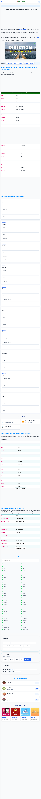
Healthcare (24, 620)
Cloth (23, 575)
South (2, 98)
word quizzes (22, 36)
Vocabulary (20, 63)
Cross (2, 172)
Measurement (6, 627)
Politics (24, 602)
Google (5, 593)
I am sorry (3, 532)
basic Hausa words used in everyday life (20, 33)
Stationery (24, 613)
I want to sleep (4, 535)
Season (24, 579)
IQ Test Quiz (27, 645)
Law (4, 566)
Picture (5, 609)
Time (4, 568)
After (2, 150)
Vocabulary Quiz (26, 648)
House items (25, 627)
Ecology (24, 597)
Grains (24, 588)
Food (23, 568)
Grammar (32, 63)
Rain (2, 461)
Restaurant (6, 620)
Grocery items (25, 629)
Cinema (24, 591)
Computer (24, 600)
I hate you (3, 524)
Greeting (5, 606)
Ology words (6, 625)
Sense (2, 466)
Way (2, 175)
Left (2, 123)
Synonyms (5, 659)
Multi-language (6, 642)
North (2, 95)
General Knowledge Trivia (17, 645)
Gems (24, 566)
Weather (24, 595)
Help (2, 455)
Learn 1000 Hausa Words (20, 488)
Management (25, 625)
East (2, 101)
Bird (4, 570)
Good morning (4, 515)
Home (2, 5)
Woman (2, 483)
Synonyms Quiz (21, 642)
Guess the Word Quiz (16, 648)
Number (24, 584)
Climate (5, 595)
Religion (5, 604)
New (2, 447)
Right (2, 125)
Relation (24, 609)
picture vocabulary (29, 36)
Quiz (15, 63)
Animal (5, 586)
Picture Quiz (14, 642)
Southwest (3, 114)
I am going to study (5, 546)
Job (23, 563)
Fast (2, 453)
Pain (2, 458)
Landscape (6, 615)
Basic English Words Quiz (30, 642)
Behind (2, 120)
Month (5, 572)
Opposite (3, 145)
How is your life (4, 543)
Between (3, 117)
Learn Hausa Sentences (20, 548)
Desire (2, 480)
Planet (5, 579)
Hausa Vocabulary (14, 5)
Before (2, 148)
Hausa (35, 30)
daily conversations (23, 29)
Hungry (2, 486)
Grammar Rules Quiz (7, 645)
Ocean (5, 575)
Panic (2, 475)
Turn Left (3, 167)
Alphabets (26, 63)
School (24, 586)
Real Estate (25, 622)
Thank (2, 477)
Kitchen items (6, 629)
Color (23, 570)
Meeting (5, 600)
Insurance (5, 613)
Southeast (3, 112)
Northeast (3, 106)
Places (5, 588)
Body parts (6, 618)
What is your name (4, 518)
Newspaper (6, 622)
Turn (2, 164)
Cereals (5, 597)
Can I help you (4, 529)
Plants (5, 584)
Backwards (3, 156)
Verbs (17, 659)
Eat (2, 442)
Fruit (23, 572)
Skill (2, 472)
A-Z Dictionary (9, 63)
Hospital (24, 604)
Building (24, 606)
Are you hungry (4, 540)
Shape (5, 577)
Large (2, 469)
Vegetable (24, 611)
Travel (5, 591)
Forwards (3, 153)
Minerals (5, 602)
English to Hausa (7, 5)
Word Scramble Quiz (7, 648)
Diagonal (3, 161)
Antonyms (11, 659)
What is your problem (5, 521)
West (2, 103)
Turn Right (3, 170)
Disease (24, 593)
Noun (21, 659)
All (1, 444)
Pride (2, 464)
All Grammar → (27, 659)
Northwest (3, 109)
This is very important (5, 537)
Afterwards (3, 159)
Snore (2, 450)
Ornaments (25, 615)
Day (4, 563)
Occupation (25, 618)
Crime (24, 577)
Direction (5, 611)
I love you (3, 526)
